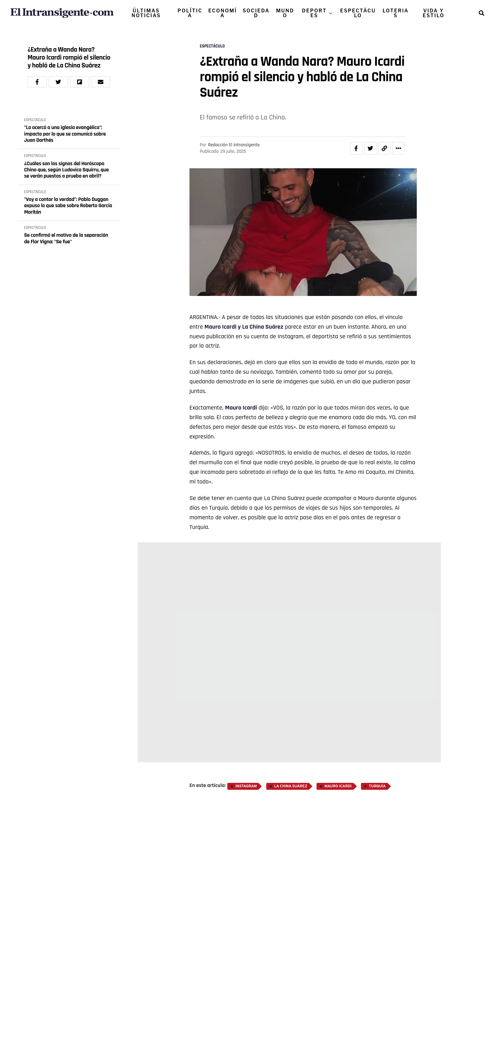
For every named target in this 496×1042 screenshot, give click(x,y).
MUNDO (285, 13)
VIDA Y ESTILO (433, 13)
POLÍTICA (190, 13)
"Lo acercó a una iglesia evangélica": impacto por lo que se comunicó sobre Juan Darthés (65, 134)
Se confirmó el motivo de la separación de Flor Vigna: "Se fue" (66, 238)
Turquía (377, 786)
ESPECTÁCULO (358, 13)
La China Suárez (262, 327)
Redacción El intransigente (234, 145)
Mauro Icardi (221, 327)
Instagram (246, 786)
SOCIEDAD (255, 13)
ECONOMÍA (222, 13)
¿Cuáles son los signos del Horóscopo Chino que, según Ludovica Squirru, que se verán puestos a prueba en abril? (66, 170)
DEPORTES (314, 13)
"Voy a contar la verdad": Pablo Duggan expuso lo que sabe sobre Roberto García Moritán (68, 205)
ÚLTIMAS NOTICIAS (146, 13)
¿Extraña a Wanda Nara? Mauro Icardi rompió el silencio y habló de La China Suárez (69, 58)
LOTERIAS (396, 13)
